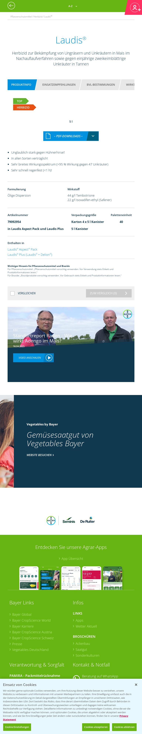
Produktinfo (21, 84)
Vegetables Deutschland (30, 621)
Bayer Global (21, 586)
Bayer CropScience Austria (32, 603)
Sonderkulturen (87, 627)
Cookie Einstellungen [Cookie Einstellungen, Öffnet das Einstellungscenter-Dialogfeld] (17, 727)
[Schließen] (136, 685)
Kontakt (83, 662)
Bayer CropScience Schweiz (33, 609)
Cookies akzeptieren (95, 727)
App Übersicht (72, 530)
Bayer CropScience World (31, 592)
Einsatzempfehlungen (59, 84)
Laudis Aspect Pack (22, 245)
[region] (71, 706)
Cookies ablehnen (124, 727)
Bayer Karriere (23, 598)
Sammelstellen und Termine (33, 653)
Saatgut (81, 621)
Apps (79, 592)
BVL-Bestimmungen (101, 84)
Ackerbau (83, 615)
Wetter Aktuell (86, 598)
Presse (17, 615)
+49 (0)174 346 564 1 (101, 652)
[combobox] (71, 132)
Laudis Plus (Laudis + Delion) (30, 250)
